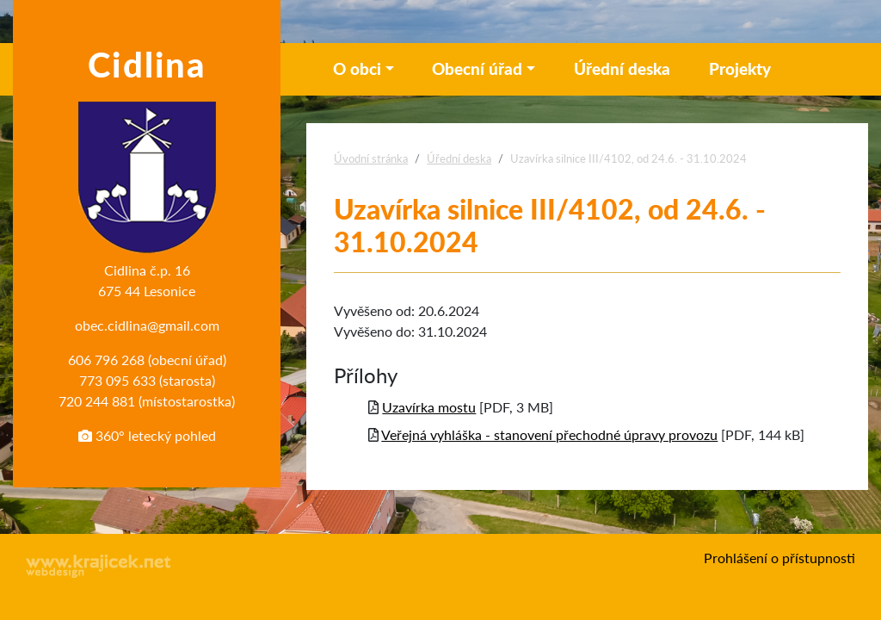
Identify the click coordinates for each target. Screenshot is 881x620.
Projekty (740, 68)
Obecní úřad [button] (477, 68)
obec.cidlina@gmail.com (147, 325)
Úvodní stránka (371, 158)
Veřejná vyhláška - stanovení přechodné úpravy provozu (549, 434)
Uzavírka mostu (429, 407)
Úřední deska (622, 68)
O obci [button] (357, 68)
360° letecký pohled (147, 435)
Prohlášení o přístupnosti (779, 557)
